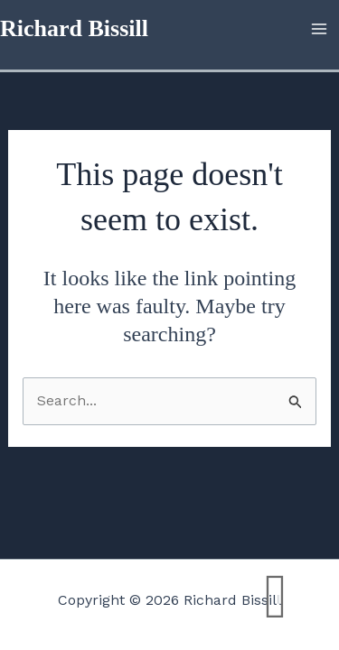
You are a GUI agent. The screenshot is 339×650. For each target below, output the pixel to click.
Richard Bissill (74, 28)
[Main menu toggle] (319, 29)
